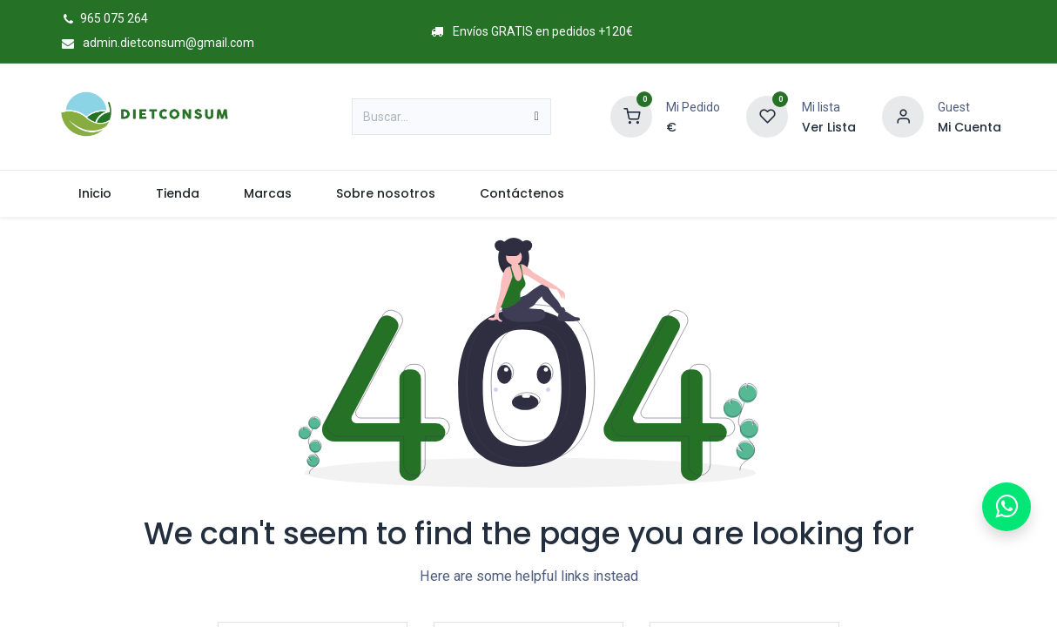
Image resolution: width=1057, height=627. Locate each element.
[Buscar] (536, 116)
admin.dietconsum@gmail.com (155, 43)
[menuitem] (94, 194)
